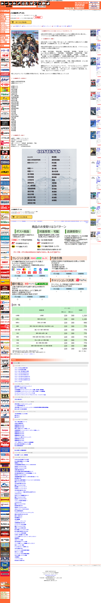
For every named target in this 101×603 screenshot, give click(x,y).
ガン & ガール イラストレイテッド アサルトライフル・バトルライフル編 (30, 394)
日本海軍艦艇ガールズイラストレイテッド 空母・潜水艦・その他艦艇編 (30, 391)
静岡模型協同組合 (5, 247)
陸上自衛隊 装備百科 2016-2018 (21, 531)
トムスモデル (5, 326)
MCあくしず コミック (25, 397)
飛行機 (6, 3)
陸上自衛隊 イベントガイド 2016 (21, 529)
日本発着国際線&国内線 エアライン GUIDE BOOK (25, 464)
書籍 (74, 565)
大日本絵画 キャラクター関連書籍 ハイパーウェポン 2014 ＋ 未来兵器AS (26, 221)
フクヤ (5, 401)
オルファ (5, 172)
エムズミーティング (5, 587)
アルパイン (5, 94)
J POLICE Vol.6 (18, 502)
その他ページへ (5, 32)
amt (5, 143)
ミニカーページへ (5, 30)
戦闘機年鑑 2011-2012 (19, 432)
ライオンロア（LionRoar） (5, 549)
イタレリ (5, 108)
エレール (5, 167)
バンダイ (5, 357)
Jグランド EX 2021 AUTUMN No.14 (22, 378)
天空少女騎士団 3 (18, 399)
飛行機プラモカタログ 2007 (20, 466)
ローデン (5, 574)
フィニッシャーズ (5, 391)
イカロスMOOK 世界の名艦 (26, 452)
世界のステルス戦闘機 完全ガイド (22, 495)
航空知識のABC (18, 478)
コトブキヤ (5, 222)
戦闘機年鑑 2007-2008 (19, 426)
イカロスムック (20, 15)
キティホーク (5, 188)
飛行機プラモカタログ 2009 (20, 468)
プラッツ (5, 410)
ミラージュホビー (5, 490)
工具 (35, 3)
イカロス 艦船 (56, 26)
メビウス (5, 499)
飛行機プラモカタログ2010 (20, 475)
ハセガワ (5, 342)
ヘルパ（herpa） (5, 430)
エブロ (5, 162)
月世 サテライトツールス (5, 207)
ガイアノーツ (5, 178)
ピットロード (5, 376)
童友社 (5, 312)
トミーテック (5, 322)
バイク (19, 3)
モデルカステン (5, 519)
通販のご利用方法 (94, 2)
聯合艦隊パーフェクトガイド (21, 486)
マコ (5, 465)
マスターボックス (5, 470)
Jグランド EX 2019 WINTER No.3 (22, 373)
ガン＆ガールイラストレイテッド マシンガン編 (25, 393)
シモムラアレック (5, 257)
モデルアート (5, 514)
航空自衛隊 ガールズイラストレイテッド (23, 386)
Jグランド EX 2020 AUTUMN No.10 (22, 376)
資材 (39, 3)
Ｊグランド (23, 365)
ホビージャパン (5, 444)
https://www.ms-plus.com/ (50, 575)
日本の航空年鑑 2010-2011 (20, 483)
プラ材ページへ (5, 40)
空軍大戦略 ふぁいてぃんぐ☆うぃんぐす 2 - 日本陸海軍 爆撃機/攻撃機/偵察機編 (31, 407)
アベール (5, 89)
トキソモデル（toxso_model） (5, 317)
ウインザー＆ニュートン (5, 113)
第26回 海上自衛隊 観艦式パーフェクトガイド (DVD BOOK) (27, 480)
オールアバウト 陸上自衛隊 (20, 524)
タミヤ (5, 302)
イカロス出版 (63, 26)
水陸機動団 (17, 557)
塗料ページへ (5, 36)
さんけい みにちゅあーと (5, 233)
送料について (5, 596)
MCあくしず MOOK (25, 384)
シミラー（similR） (5, 252)
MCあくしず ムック (47, 26)
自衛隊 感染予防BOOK (19, 469)
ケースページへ (5, 42)
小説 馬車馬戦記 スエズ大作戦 (21, 413)
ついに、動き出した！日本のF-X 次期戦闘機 (24, 442)
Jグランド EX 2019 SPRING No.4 (22, 374)
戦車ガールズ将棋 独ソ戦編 (20, 388)
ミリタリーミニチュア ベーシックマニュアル (24, 512)
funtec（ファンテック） (5, 386)
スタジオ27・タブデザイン (5, 272)
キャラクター (23, 3)
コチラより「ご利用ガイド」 (29, 354)
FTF (5, 152)
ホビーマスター (5, 459)
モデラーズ (5, 509)
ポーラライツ (5, 440)
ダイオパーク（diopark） (5, 288)
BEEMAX (5, 372)
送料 (94, 4)
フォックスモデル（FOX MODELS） (5, 396)
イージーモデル (5, 99)
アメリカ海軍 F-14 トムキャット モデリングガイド (25, 536)
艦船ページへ (5, 19)
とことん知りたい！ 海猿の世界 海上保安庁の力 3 (25, 492)
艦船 (10, 3)
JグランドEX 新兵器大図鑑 (20, 369)
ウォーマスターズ (5, 123)
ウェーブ (5, 118)
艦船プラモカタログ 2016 (20, 526)
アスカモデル (5, 84)
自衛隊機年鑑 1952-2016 (20, 522)
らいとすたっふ (5, 554)
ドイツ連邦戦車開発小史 (20, 405)
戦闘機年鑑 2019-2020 (19, 438)
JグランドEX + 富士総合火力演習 (22, 371)
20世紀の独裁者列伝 (19, 423)
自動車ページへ (5, 21)
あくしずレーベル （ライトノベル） (28, 411)
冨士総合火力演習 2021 (19, 560)
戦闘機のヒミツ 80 (19, 463)
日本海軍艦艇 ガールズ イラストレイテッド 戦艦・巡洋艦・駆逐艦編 (29, 389)
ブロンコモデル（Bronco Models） (5, 415)
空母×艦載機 (17, 519)
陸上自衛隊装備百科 (19, 510)
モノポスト (5, 529)
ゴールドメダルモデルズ (5, 217)
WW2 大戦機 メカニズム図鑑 (21, 555)
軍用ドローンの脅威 (19, 551)
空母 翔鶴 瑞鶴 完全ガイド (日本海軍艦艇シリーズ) (25, 473)
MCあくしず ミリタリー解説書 (27, 401)
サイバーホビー (5, 228)
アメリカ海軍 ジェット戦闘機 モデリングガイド (25, 543)
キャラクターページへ (5, 28)
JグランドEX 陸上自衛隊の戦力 (21, 367)
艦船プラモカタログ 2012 (20, 485)
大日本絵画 (5, 292)
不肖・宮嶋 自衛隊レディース (21, 421)
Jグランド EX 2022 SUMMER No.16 (22, 379)
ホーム (70, 565)
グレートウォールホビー (5, 202)
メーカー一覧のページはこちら (5, 50)
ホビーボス (5, 454)
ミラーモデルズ (5, 494)
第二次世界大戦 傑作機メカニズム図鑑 (23, 444)
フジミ (5, 406)
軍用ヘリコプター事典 (19, 545)
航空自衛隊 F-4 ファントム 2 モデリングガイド (98, 135)
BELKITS (5, 425)
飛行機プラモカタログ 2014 (20, 507)
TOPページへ (4, 11)
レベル (5, 569)
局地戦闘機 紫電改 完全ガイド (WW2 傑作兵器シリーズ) (26, 476)
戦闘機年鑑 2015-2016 (19, 433)
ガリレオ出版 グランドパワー (5, 197)
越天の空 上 (17, 415)
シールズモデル (5, 242)
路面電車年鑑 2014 (19, 505)
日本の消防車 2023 (98, 81)
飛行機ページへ (5, 17)
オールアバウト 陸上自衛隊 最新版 (22, 553)
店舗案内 (94, 8)
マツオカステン (5, 475)
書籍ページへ (5, 46)
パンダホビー (5, 362)
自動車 (14, 3)
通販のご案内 (5, 594)
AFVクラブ (5, 138)
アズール (5, 79)
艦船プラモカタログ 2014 (20, 504)
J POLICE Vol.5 (18, 493)
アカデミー (5, 74)
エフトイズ (5, 157)
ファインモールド (5, 381)
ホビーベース (5, 449)
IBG (5, 60)
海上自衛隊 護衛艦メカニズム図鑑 (22, 461)
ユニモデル (5, 540)
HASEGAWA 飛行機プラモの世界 (22, 459)
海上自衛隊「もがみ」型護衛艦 (21, 455)
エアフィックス (5, 133)
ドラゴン (5, 331)
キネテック (5, 192)
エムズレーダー (5, 584)
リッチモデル (5, 564)
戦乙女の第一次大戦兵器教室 (21, 409)
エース (5, 147)
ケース (44, 3)
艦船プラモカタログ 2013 (20, 497)
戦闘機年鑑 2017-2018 (19, 435)
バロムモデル (5, 352)
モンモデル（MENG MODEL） (5, 533)
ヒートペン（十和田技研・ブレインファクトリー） (5, 367)
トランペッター (5, 336)
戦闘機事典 (17, 538)
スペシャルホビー (5, 277)
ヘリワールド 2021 (19, 558)
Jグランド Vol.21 (18, 381)
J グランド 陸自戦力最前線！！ (21, 500)
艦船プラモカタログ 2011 (20, 481)
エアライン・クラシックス (20, 521)
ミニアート (5, 480)
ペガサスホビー (5, 420)
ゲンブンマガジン (5, 212)
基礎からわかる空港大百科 (20, 528)
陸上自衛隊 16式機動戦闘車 (20, 450)
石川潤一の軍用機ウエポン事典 (21, 534)
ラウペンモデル (5, 559)
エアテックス (5, 128)
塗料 (31, 3)
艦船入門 (70, 26)
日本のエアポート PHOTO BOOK (22, 509)
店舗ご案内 (5, 592)
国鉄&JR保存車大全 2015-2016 (21, 514)
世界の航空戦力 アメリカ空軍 (21, 541)
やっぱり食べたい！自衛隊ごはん (22, 546)
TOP (6, 6)
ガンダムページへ (5, 25)
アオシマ (5, 70)
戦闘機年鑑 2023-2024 (19, 425)
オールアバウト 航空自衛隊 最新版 (22, 550)
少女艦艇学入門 (17, 26)
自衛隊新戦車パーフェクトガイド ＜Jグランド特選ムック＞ (28, 430)
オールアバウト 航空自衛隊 (20, 533)
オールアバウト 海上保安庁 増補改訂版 (98, 95)
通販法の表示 (5, 598)
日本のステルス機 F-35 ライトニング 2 (23, 437)
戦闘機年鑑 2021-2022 (19, 440)
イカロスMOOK (24, 419)
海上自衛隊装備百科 (19, 445)
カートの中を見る (79, 8)
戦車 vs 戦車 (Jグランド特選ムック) (22, 428)
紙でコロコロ (5, 183)
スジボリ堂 (5, 267)
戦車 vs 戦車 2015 (18, 516)
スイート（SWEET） (5, 262)
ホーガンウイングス (5, 435)
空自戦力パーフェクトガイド (21, 488)
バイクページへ (5, 23)
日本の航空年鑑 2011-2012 (21, 490)
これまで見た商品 (69, 8)
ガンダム (27, 3)
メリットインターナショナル (5, 504)
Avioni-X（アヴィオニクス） (5, 65)
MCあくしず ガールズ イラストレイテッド (32, 26)
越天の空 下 (17, 417)
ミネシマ (5, 485)
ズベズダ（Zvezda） (5, 281)
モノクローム (5, 524)
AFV (5, 14)
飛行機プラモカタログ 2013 (20, 498)
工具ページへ (5, 38)
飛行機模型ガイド (18, 517)
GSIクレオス (5, 238)
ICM (5, 55)
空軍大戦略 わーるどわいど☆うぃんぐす (23, 404)
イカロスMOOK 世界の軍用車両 (27, 448)
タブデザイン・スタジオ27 (5, 297)
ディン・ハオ (5, 307)
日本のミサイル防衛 (19, 539)
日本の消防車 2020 (19, 548)
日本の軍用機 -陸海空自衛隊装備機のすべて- (24, 471)
